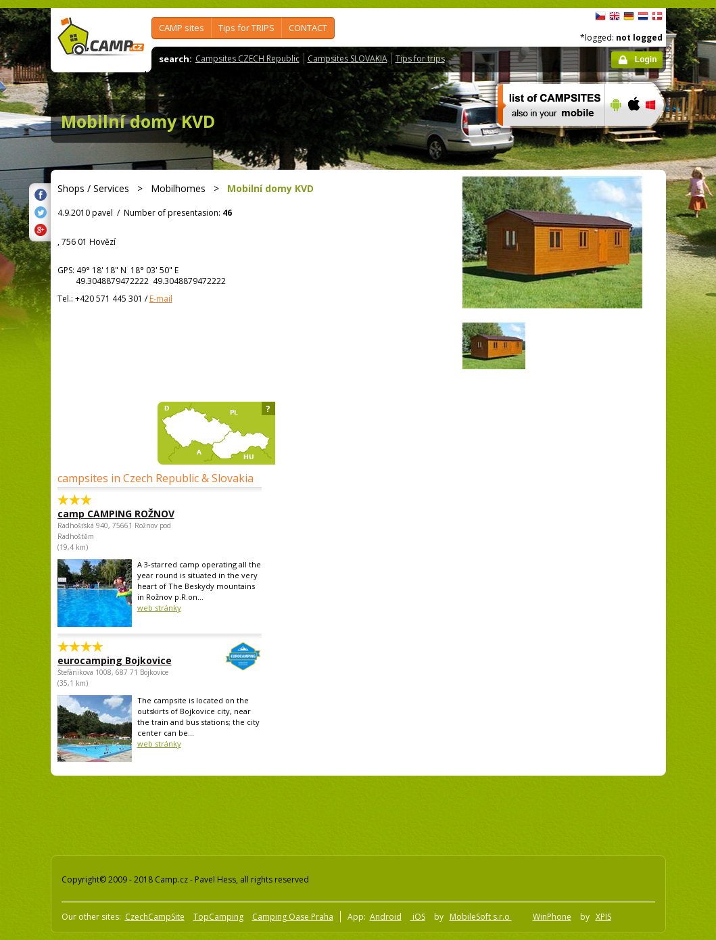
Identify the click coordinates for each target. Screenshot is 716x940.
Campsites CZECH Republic (247, 58)
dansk (657, 16)
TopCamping (218, 916)
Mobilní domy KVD (138, 121)
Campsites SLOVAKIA (347, 58)
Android (386, 916)
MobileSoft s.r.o (481, 916)
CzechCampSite (155, 916)
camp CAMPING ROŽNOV (115, 513)
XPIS (603, 916)
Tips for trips (420, 58)
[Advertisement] (293, 812)
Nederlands (643, 16)
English (614, 16)
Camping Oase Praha (292, 916)
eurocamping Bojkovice (122, 660)
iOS (417, 916)
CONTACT (308, 28)
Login (646, 59)
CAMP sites (181, 28)
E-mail (160, 298)
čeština (600, 16)
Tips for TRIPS (246, 28)
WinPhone (552, 916)
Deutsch (628, 16)
